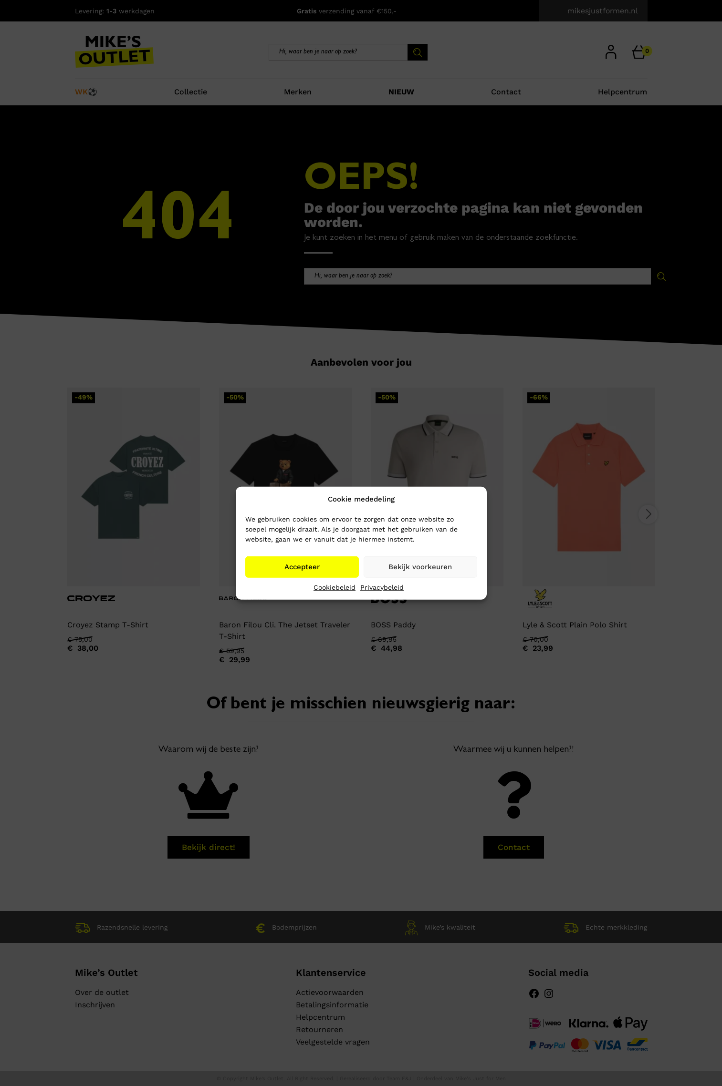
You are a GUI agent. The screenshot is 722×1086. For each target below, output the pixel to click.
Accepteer (302, 567)
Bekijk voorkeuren (420, 567)
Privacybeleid (382, 587)
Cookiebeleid (335, 587)
